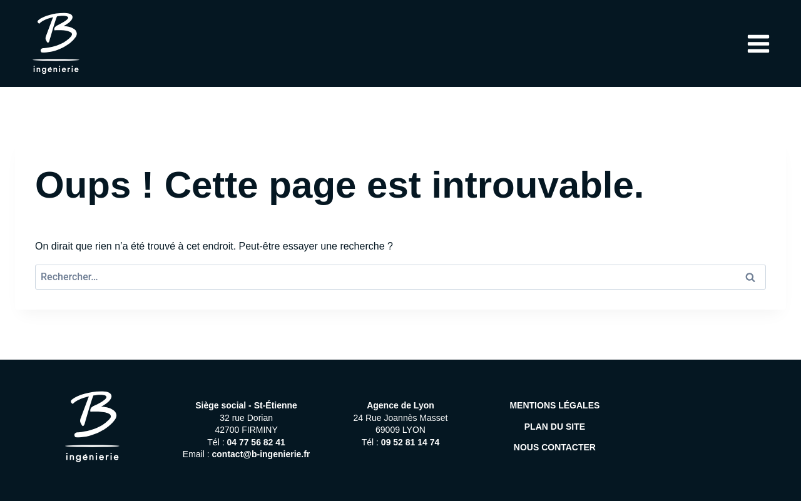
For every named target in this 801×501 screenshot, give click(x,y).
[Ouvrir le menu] (758, 43)
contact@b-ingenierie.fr (261, 454)
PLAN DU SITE (554, 427)
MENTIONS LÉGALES (554, 405)
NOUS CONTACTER (555, 447)
